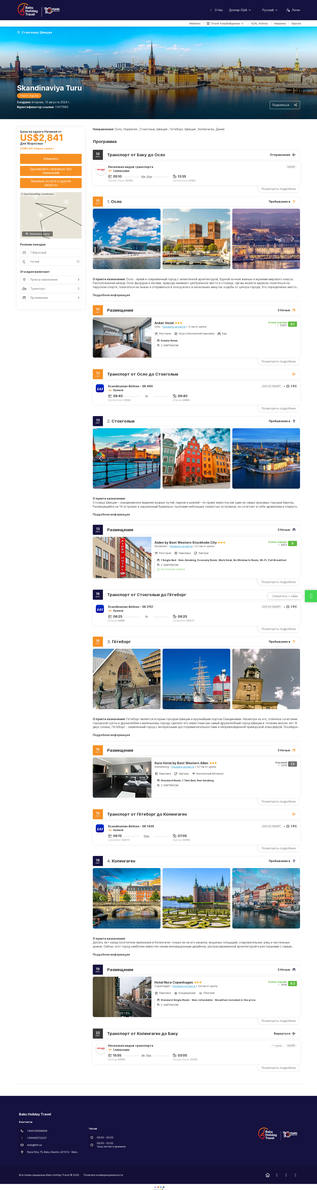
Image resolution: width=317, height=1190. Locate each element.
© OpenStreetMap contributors (37, 194)
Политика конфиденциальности (103, 1174)
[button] (101, 239)
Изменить (50, 159)
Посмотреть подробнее (279, 189)
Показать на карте (174, 326)
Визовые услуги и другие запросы (51, 183)
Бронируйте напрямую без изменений (51, 171)
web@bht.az (34, 1144)
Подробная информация (111, 295)
